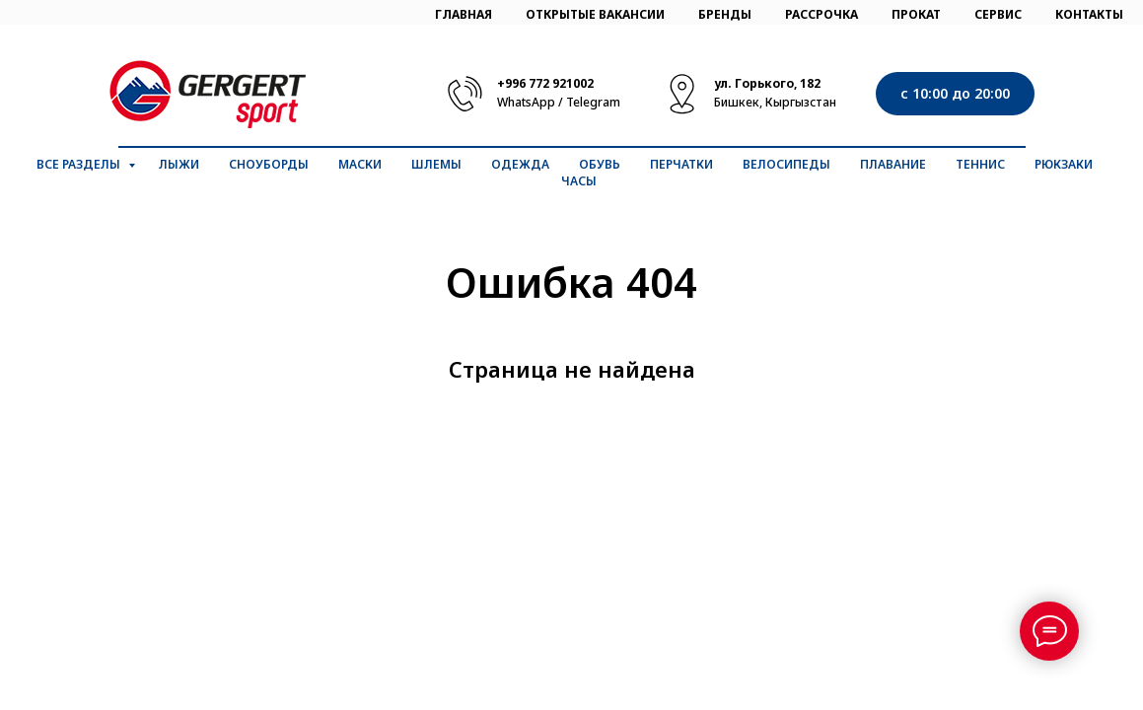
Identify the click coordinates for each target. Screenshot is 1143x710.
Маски (360, 164)
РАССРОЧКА (821, 14)
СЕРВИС (998, 14)
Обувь (599, 164)
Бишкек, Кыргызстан (775, 102)
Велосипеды (786, 164)
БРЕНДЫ (724, 14)
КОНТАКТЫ (1089, 14)
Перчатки (681, 164)
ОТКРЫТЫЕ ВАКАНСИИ (595, 14)
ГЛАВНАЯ (463, 14)
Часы (579, 181)
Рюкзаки (1064, 164)
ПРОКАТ (916, 14)
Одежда (520, 164)
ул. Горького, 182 (767, 83)
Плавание (893, 164)
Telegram (593, 102)
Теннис (980, 164)
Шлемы (436, 164)
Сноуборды (269, 164)
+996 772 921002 (545, 83)
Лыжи (179, 164)
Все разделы (79, 164)
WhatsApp (526, 102)
